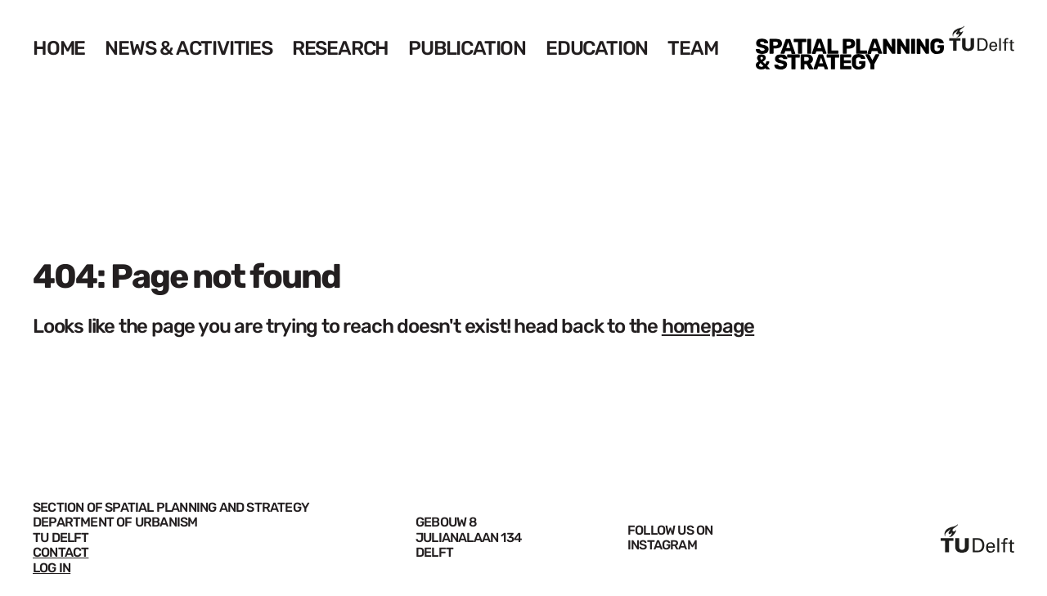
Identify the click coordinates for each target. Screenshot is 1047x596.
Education (597, 48)
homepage (708, 326)
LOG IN (51, 568)
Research (340, 48)
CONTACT (60, 552)
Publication (467, 48)
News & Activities (188, 48)
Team (692, 48)
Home (59, 48)
